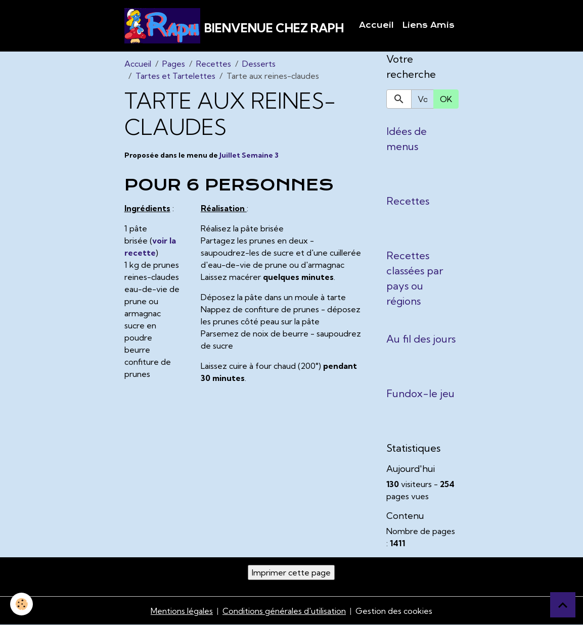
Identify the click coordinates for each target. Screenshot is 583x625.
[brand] (234, 25)
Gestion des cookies (393, 611)
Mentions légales (182, 611)
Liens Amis (428, 25)
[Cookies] (21, 604)
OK (446, 99)
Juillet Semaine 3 (249, 155)
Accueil (376, 25)
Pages (173, 64)
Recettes (213, 64)
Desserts (259, 64)
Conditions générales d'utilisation (284, 611)
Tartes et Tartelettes (175, 76)
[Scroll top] (562, 604)
